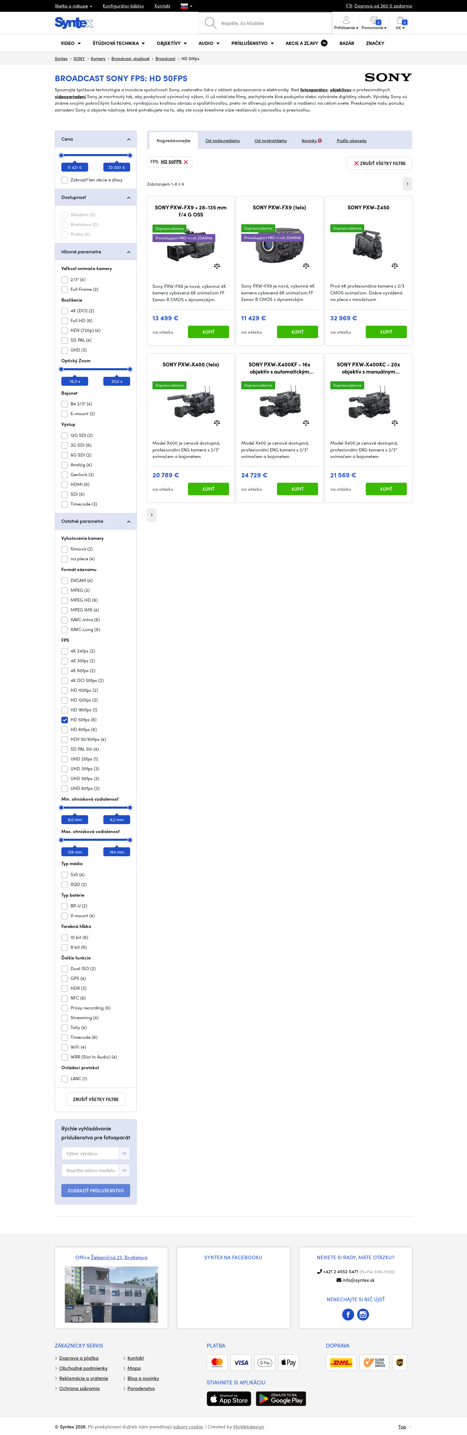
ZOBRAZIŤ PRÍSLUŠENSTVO (96, 1190)
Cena (67, 138)
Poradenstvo (141, 1388)
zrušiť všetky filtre (96, 1099)
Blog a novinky (143, 1378)
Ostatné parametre (82, 520)
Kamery (98, 58)
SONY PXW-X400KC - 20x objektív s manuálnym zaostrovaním (368, 368)
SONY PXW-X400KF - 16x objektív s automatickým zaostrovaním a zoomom (279, 368)
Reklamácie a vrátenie (83, 1378)
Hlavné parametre (81, 251)
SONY (79, 58)
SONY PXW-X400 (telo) (191, 364)
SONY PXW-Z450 (369, 207)
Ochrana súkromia (79, 1388)
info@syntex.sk (359, 1279)
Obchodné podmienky (83, 1368)
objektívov (340, 89)
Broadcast (165, 58)
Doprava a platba (79, 1357)
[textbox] (81, 1153)
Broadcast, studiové (130, 58)
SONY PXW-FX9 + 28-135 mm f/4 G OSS (191, 211)
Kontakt (162, 5)
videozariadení (70, 96)
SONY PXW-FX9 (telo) (279, 207)
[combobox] (95, 1153)
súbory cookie (188, 1426)
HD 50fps (175, 162)
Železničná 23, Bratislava (119, 1257)
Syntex (61, 58)
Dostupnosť (73, 197)
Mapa (134, 1368)
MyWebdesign (248, 1426)
